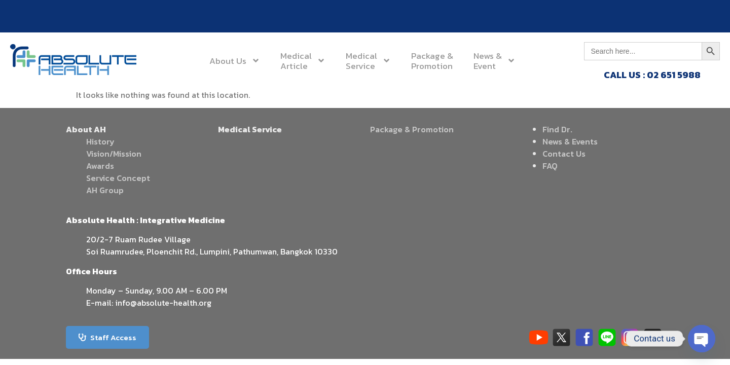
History (100, 141)
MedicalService (368, 60)
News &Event (494, 60)
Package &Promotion (432, 60)
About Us (234, 60)
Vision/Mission (113, 154)
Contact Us (564, 154)
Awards (100, 166)
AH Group (105, 190)
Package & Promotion (412, 129)
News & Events (570, 141)
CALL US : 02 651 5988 (652, 75)
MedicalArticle (302, 60)
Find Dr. (557, 129)
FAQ (550, 166)
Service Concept (118, 178)
